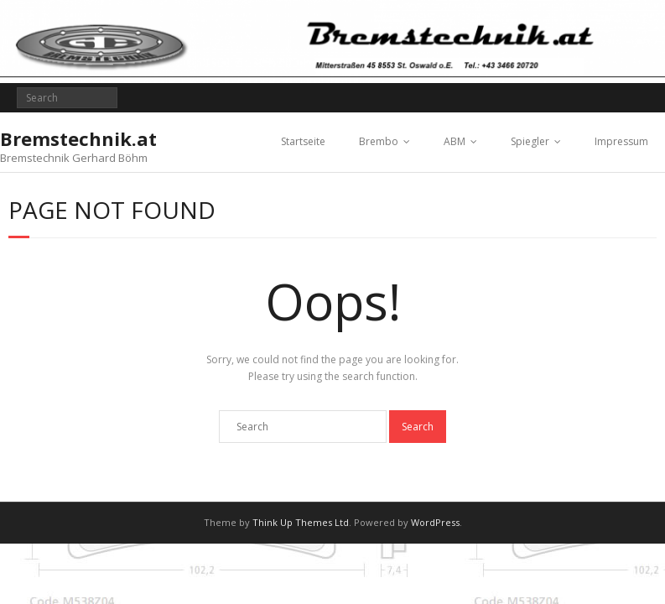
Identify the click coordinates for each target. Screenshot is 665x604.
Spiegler (530, 141)
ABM (454, 141)
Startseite (303, 141)
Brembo (378, 141)
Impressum (621, 141)
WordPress (435, 522)
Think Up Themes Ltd (300, 522)
